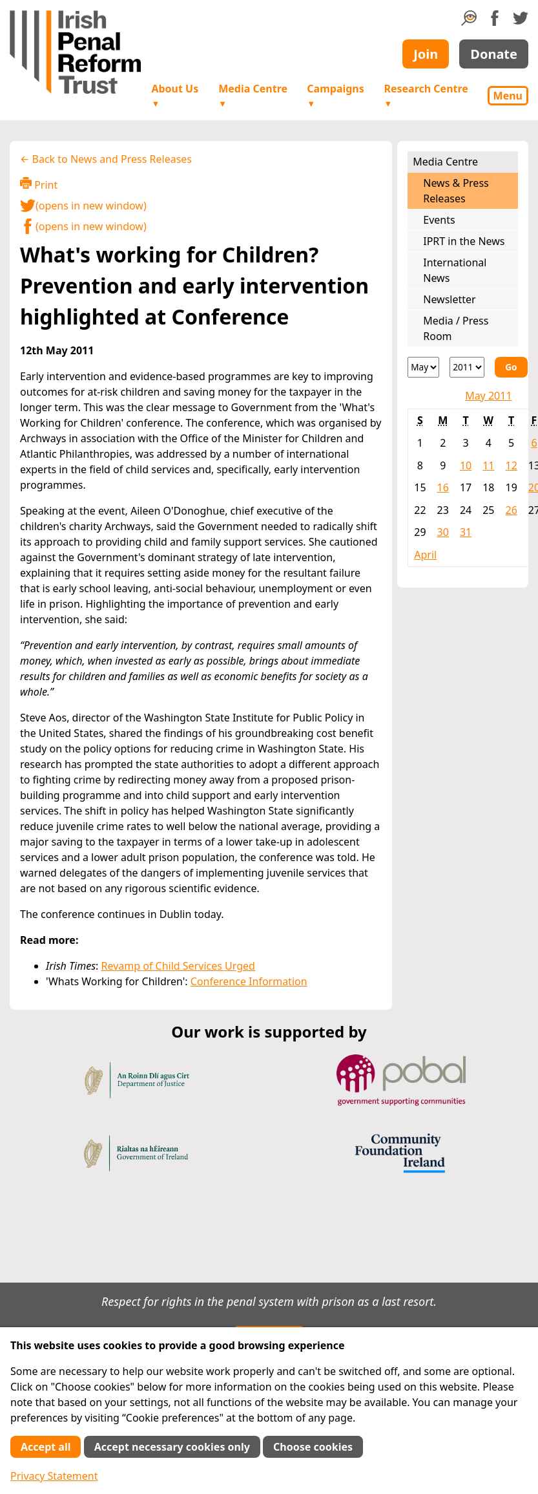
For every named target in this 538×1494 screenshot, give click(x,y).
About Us (174, 95)
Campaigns (335, 95)
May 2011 (488, 396)
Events (439, 220)
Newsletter (449, 299)
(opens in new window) (83, 205)
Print (38, 184)
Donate (493, 54)
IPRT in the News (463, 241)
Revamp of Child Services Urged (178, 966)
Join (425, 54)
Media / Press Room (455, 328)
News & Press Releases (455, 191)
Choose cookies (313, 1447)
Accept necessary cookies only (172, 1447)
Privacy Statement (54, 1476)
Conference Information (249, 981)
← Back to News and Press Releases (106, 159)
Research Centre (426, 95)
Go (511, 367)
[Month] (423, 367)
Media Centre (252, 95)
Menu (507, 96)
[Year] (467, 367)
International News (454, 270)
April (425, 555)
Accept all (45, 1447)
